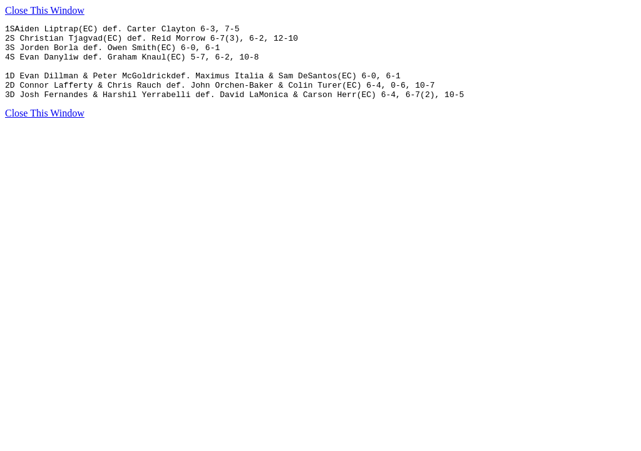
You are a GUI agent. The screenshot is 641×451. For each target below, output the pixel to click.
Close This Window (45, 10)
